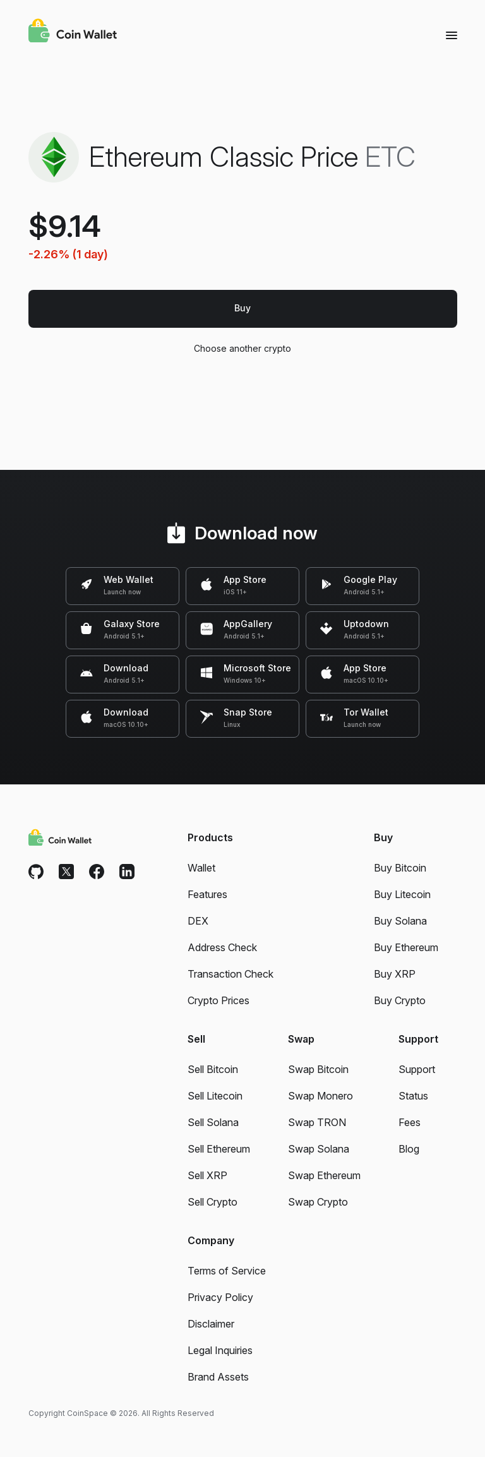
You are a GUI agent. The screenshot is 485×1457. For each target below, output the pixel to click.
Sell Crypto (212, 1202)
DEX (198, 920)
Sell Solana (213, 1122)
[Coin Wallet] (72, 32)
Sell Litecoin (215, 1095)
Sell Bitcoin (213, 1069)
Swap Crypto (318, 1202)
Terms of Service (227, 1270)
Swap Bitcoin (318, 1069)
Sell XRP (207, 1175)
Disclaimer (211, 1323)
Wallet (201, 867)
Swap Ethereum (324, 1175)
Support (416, 1069)
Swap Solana (318, 1148)
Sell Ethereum (219, 1148)
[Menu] (452, 34)
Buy (242, 308)
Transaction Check (230, 974)
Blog (408, 1148)
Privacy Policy (220, 1297)
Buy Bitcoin (400, 867)
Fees (409, 1122)
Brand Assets (218, 1376)
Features (207, 894)
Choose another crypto (242, 348)
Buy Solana (400, 920)
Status (413, 1095)
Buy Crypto (400, 1000)
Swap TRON (317, 1122)
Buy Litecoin (402, 894)
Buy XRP (395, 974)
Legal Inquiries (220, 1350)
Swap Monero (320, 1095)
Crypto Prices (218, 1000)
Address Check (222, 947)
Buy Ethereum (406, 947)
